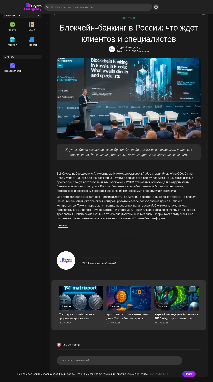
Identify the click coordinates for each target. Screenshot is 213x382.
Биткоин (66, 306)
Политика (129, 18)
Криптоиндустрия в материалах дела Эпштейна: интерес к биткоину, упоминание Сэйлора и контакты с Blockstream (128, 320)
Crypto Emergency (128, 47)
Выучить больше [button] (158, 374)
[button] (189, 374)
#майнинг (63, 225)
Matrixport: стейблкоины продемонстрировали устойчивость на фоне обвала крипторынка (80, 320)
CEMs (32, 26)
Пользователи (12, 67)
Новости (32, 41)
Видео (12, 26)
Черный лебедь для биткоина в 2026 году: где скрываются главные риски (176, 318)
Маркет (12, 41)
